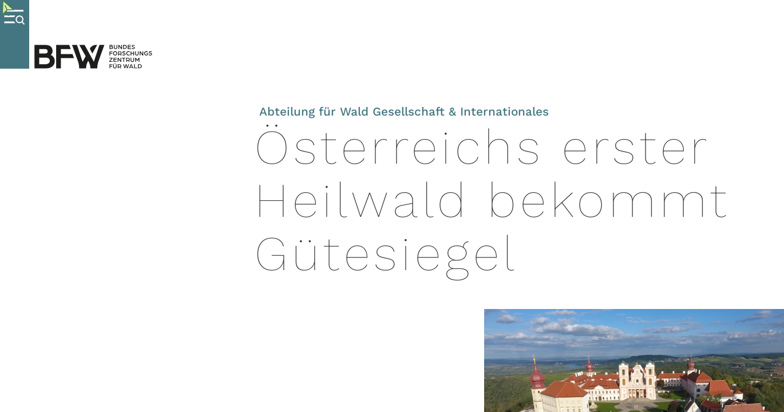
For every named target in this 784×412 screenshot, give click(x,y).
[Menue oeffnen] (14, 34)
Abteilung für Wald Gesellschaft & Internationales (404, 111)
